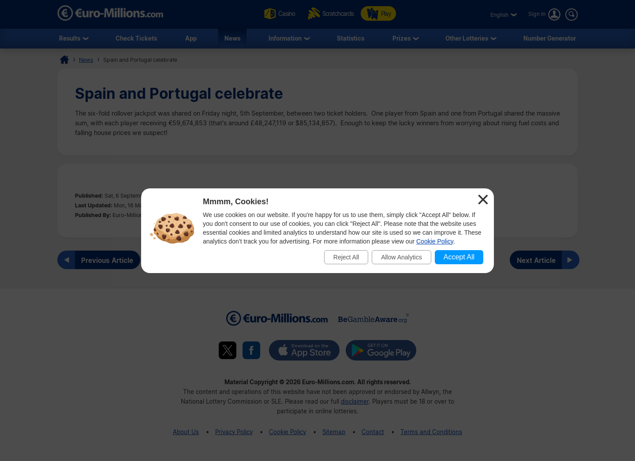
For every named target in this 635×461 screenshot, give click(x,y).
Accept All (459, 257)
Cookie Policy (434, 241)
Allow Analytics (401, 257)
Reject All (346, 257)
